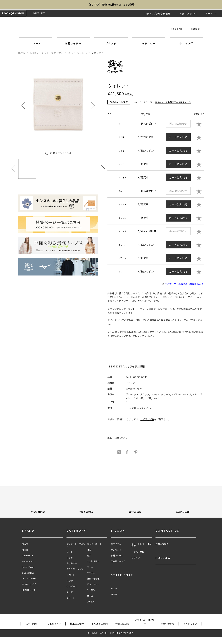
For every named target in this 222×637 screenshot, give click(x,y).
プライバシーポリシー (145, 621)
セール (90, 596)
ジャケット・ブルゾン (76, 545)
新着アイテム (117, 555)
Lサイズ (90, 602)
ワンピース (72, 586)
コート (70, 552)
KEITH (25, 550)
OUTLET (39, 13)
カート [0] (211, 13)
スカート (71, 575)
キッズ (70, 592)
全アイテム (116, 544)
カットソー (72, 563)
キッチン (91, 573)
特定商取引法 (122, 623)
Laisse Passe (28, 567)
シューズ (71, 598)
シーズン (91, 590)
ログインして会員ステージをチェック (173, 102)
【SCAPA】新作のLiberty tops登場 (111, 5)
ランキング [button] (186, 43)
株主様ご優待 (77, 623)
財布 (70, 52)
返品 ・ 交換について (117, 437)
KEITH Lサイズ (29, 590)
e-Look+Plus (28, 573)
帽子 (89, 555)
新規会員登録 (162, 13)
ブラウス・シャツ (75, 569)
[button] (93, 105)
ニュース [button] (35, 43)
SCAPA (25, 544)
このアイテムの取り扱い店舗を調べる (183, 284)
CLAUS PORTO (29, 578)
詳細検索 (195, 28)
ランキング (116, 550)
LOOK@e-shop (111, 28)
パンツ (70, 581)
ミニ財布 (82, 52)
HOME (22, 52)
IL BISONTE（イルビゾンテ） (47, 52)
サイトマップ (190, 623)
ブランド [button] (111, 43)
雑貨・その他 (93, 578)
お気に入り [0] (188, 13)
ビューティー (93, 584)
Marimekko (27, 561)
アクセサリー (93, 561)
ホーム (90, 567)
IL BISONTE (27, 555)
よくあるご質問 (99, 623)
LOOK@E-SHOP (13, 13)
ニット (70, 558)
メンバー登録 (137, 552)
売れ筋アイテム (118, 561)
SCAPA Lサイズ (29, 584)
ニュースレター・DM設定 (141, 545)
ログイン (150, 13)
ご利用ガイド (54, 623)
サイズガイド (147, 419)
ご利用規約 (31, 623)
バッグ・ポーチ (94, 544)
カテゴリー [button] (148, 43)
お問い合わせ (161, 544)
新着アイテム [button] (73, 43)
